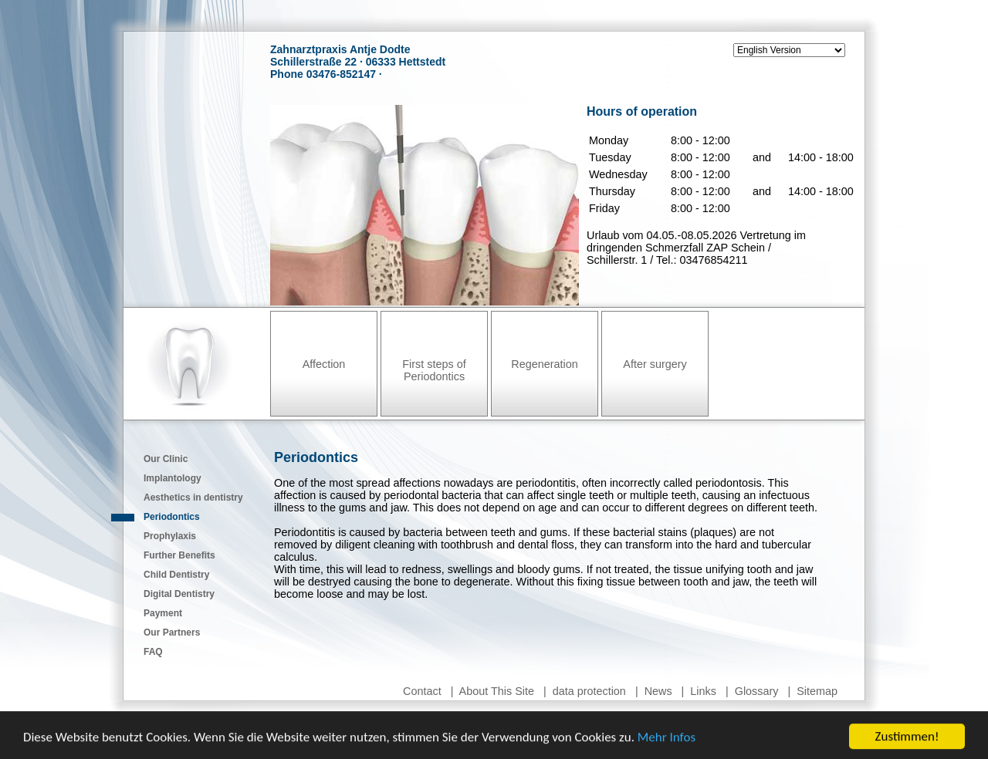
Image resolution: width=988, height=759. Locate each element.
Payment (163, 613)
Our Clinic (166, 459)
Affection (324, 364)
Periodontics (172, 516)
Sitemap (817, 691)
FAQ (153, 651)
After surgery (654, 364)
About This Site (496, 691)
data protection (589, 691)
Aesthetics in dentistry (193, 497)
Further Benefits (179, 555)
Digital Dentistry (179, 594)
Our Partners (172, 632)
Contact (422, 691)
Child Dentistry (176, 574)
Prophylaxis (170, 536)
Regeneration (544, 364)
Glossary (757, 691)
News (658, 691)
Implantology (172, 478)
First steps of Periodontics (433, 370)
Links (703, 691)
